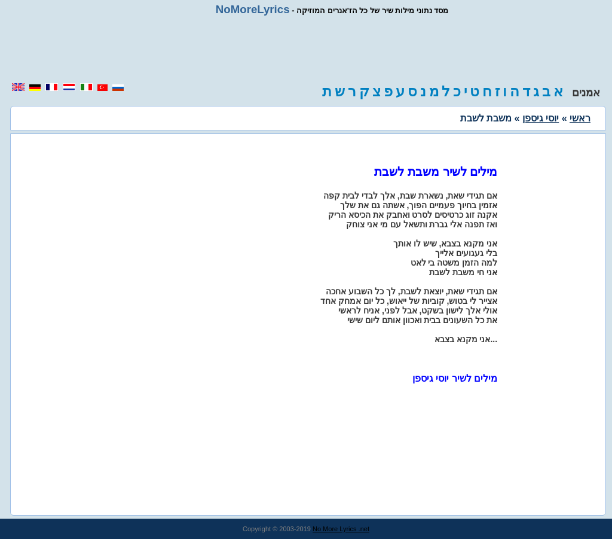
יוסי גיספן (540, 118)
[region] (306, 49)
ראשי (580, 118)
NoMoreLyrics (253, 9)
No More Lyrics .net (341, 528)
